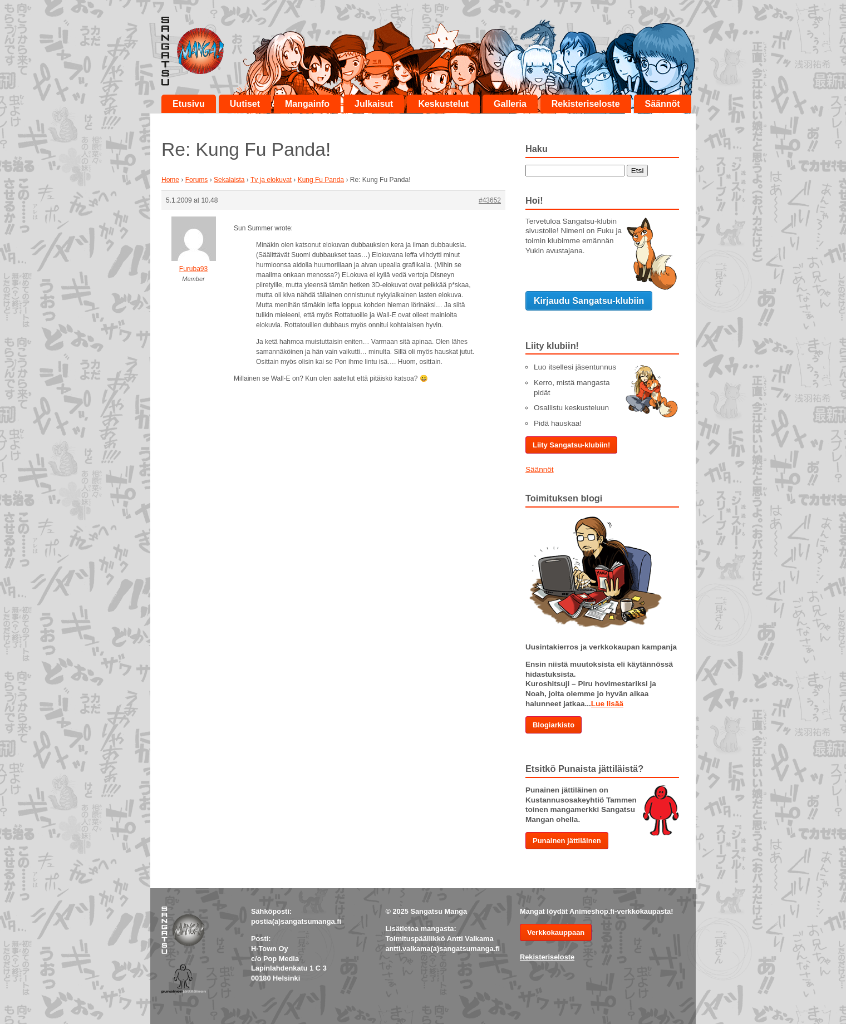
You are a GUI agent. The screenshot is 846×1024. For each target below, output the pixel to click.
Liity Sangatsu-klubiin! (571, 445)
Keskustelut (443, 104)
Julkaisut (374, 104)
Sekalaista (229, 180)
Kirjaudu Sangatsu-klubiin (589, 301)
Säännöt (662, 104)
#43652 (490, 200)
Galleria (510, 104)
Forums (196, 180)
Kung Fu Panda (321, 180)
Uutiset (245, 104)
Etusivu (189, 104)
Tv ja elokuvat (271, 180)
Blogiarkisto (553, 725)
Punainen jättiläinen (567, 840)
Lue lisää (607, 704)
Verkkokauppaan (555, 932)
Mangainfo (307, 104)
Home (170, 180)
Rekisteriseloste (586, 104)
